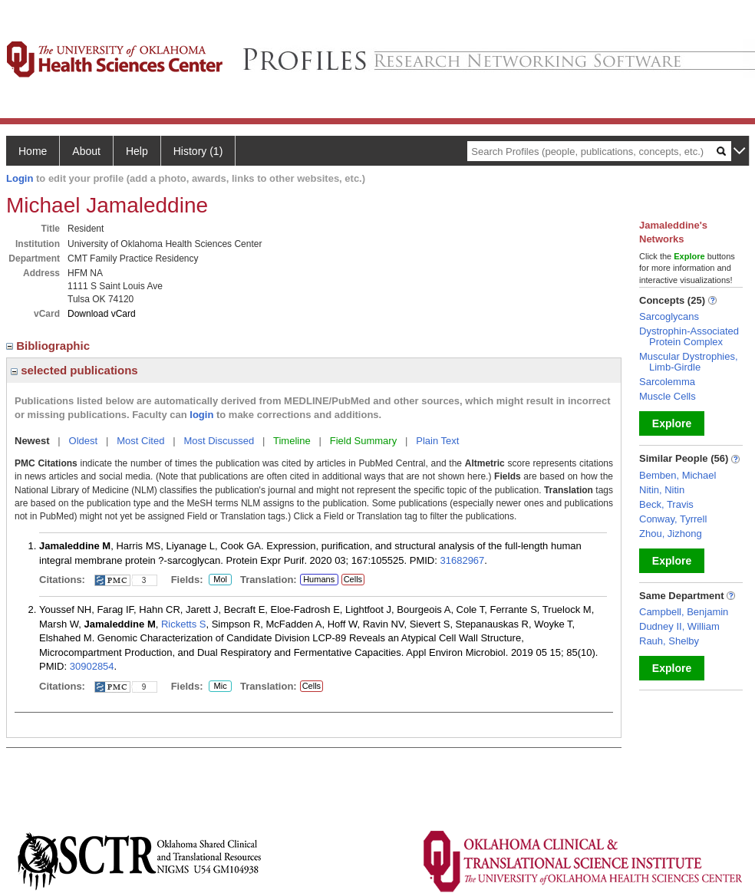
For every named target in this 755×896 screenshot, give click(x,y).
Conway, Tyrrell (673, 519)
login (201, 414)
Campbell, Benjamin (683, 612)
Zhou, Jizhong (670, 533)
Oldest (83, 440)
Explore (671, 423)
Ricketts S (183, 624)
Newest (32, 440)
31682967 (462, 560)
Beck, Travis (666, 504)
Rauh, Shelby (669, 641)
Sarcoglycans (669, 316)
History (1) (198, 151)
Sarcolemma (667, 381)
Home (32, 151)
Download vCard (102, 313)
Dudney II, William (679, 626)
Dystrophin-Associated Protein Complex (689, 336)
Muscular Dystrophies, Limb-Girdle (688, 362)
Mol (220, 580)
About (86, 151)
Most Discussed (218, 440)
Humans (319, 579)
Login (19, 178)
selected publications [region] (74, 370)
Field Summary (363, 440)
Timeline (292, 440)
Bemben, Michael (677, 475)
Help (137, 151)
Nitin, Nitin (661, 490)
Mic (220, 686)
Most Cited (140, 440)
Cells (353, 579)
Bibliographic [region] (49, 345)
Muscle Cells (667, 396)
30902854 (92, 666)
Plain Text (437, 440)
